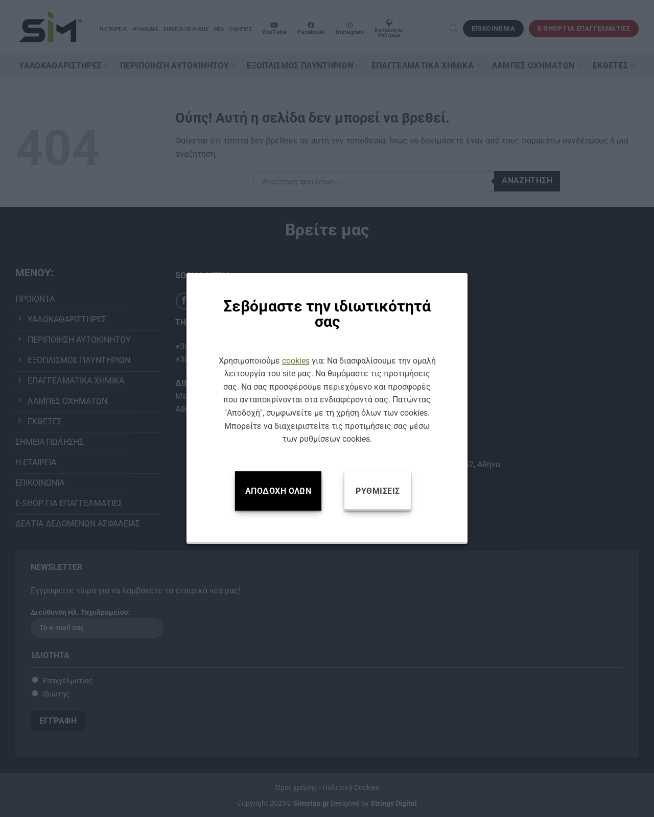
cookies (296, 361)
